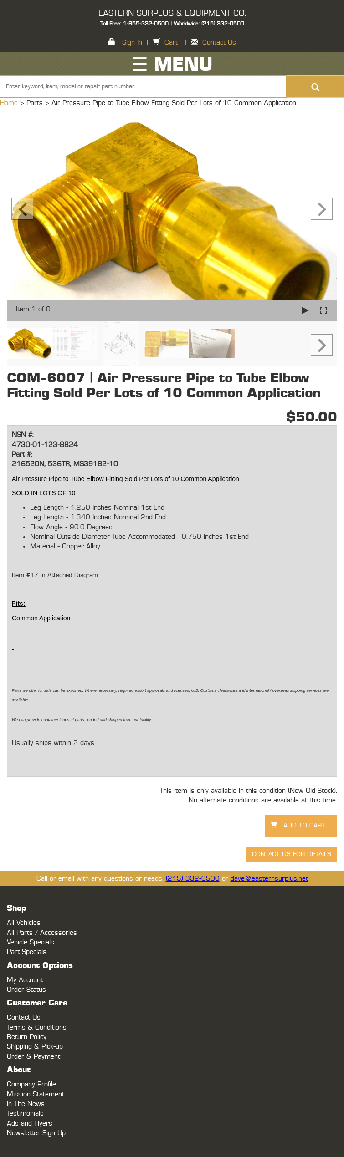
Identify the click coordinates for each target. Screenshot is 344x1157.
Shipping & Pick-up (35, 1046)
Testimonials (25, 1113)
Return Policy (26, 1037)
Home (10, 103)
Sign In (132, 42)
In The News (26, 1104)
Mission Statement (35, 1094)
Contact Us (219, 42)
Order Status (26, 989)
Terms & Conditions (37, 1027)
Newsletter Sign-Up (36, 1133)
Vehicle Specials (30, 942)
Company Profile (31, 1084)
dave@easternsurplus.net (269, 878)
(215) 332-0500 (193, 878)
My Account (25, 980)
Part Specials (26, 952)
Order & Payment (33, 1056)
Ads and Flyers (29, 1123)
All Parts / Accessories (42, 932)
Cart (171, 42)
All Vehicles (24, 922)
